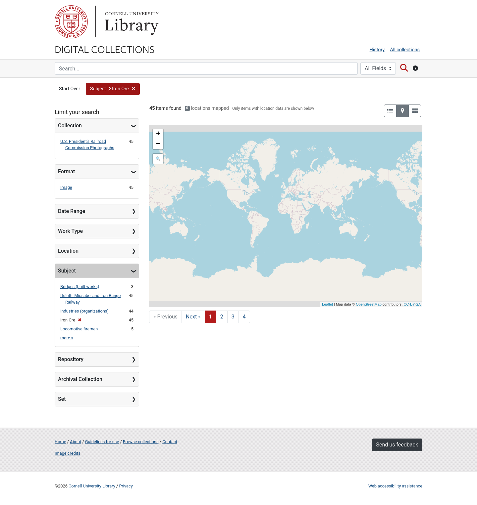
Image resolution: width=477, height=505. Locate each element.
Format (66, 171)
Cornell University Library (92, 486)
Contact (169, 441)
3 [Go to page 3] (233, 317)
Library (130, 21)
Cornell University (71, 21)
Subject (67, 271)
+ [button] (158, 134)
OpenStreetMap (369, 304)
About (75, 441)
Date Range (71, 211)
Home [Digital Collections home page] (60, 441)
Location (68, 251)
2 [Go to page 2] (221, 317)
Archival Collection (80, 379)
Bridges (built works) (79, 286)
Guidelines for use (102, 441)
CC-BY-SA (412, 304)
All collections (405, 50)
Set (62, 399)
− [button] (158, 144)
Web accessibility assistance (395, 486)
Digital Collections (105, 49)
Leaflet (327, 304)
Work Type (70, 231)
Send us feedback (397, 445)
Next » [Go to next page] (193, 317)
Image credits (67, 453)
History (377, 50)
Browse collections (141, 441)
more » (66, 337)
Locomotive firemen (79, 328)
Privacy (125, 486)
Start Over (69, 89)
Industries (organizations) (84, 311)
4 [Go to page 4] (244, 317)
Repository (70, 359)
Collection (70, 125)
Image (66, 187)
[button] (113, 89)
